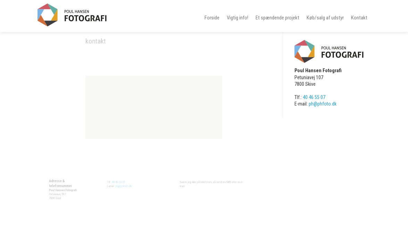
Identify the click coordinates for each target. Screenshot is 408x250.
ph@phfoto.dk (123, 188)
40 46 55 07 (116, 182)
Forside (212, 18)
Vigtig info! (237, 18)
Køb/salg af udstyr (325, 18)
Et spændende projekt (277, 18)
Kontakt (359, 18)
